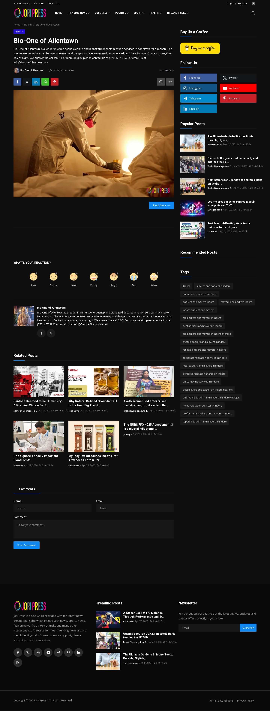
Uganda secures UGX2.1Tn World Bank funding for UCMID (149, 636)
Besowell (18, 465)
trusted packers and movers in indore (204, 341)
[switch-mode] (253, 3)
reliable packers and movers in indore (204, 349)
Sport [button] (139, 13)
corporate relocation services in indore (205, 357)
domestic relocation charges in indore (204, 373)
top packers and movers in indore (202, 317)
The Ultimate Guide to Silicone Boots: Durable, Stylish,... (231, 138)
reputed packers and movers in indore (205, 421)
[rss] (18, 663)
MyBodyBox (74, 465)
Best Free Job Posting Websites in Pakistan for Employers (229, 225)
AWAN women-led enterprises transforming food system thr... (146, 404)
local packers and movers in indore (203, 365)
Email (99, 501)
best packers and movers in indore (203, 326)
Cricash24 (128, 621)
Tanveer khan (215, 144)
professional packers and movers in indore (207, 413)
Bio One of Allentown (51, 307)
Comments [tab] (27, 489)
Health (28, 24)
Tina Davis (74, 411)
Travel (186, 286)
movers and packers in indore (213, 286)
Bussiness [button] (102, 13)
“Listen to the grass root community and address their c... (233, 160)
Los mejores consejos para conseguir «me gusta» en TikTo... (231, 203)
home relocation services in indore (202, 405)
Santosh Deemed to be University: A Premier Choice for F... (38, 404)
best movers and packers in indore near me (208, 389)
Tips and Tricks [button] (178, 13)
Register (242, 3)
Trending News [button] (78, 13)
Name (17, 501)
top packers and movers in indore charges (207, 333)
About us (39, 3)
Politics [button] (122, 13)
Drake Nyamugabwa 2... (136, 411)
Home (58, 12)
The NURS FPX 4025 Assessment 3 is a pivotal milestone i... (148, 427)
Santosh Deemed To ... (26, 411)
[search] (253, 13)
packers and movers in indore (200, 294)
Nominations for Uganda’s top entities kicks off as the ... (235, 181)
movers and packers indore (236, 302)
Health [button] (155, 13)
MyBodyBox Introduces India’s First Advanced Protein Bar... (93, 458)
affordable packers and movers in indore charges (211, 397)
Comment (20, 517)
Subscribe (248, 628)
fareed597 (213, 231)
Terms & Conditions (219, 701)
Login (230, 3)
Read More (161, 205)
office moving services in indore (201, 381)
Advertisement (22, 3)
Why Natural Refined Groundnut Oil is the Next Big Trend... (92, 404)
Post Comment (26, 546)
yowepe (128, 434)
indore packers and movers (198, 310)
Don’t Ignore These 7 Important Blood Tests (36, 458)
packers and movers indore (198, 302)
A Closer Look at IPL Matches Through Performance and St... (143, 615)
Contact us (54, 3)
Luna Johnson (215, 209)
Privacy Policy (245, 701)
